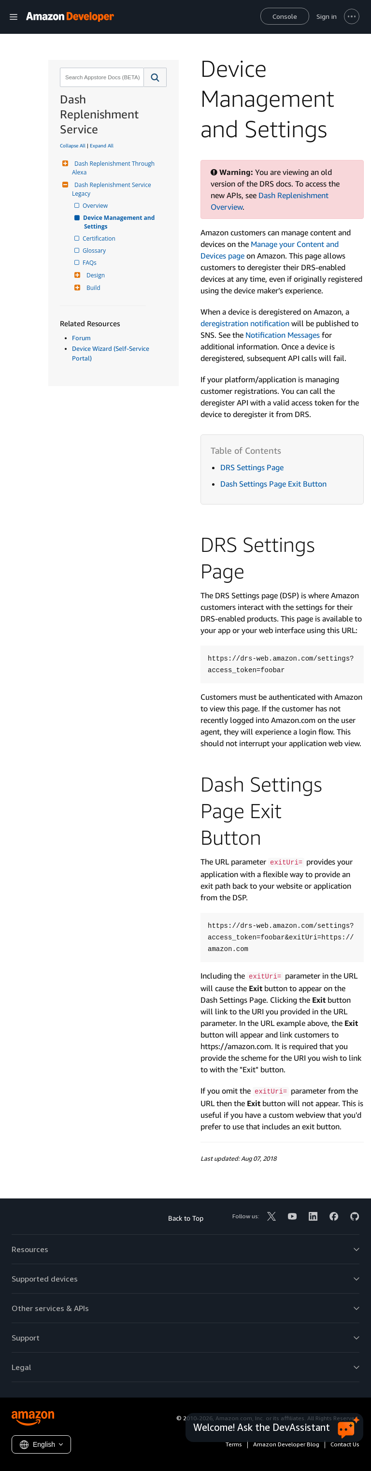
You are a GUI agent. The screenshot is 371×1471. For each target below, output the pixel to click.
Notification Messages (282, 335)
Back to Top (185, 1218)
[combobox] (101, 77)
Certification (99, 238)
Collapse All (73, 145)
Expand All (102, 145)
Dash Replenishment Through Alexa (114, 167)
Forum (81, 338)
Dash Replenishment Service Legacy (112, 189)
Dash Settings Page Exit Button (273, 484)
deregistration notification (244, 323)
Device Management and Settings (120, 222)
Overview (96, 206)
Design (94, 275)
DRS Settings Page (252, 467)
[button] (155, 77)
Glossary (95, 250)
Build (92, 288)
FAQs (90, 263)
